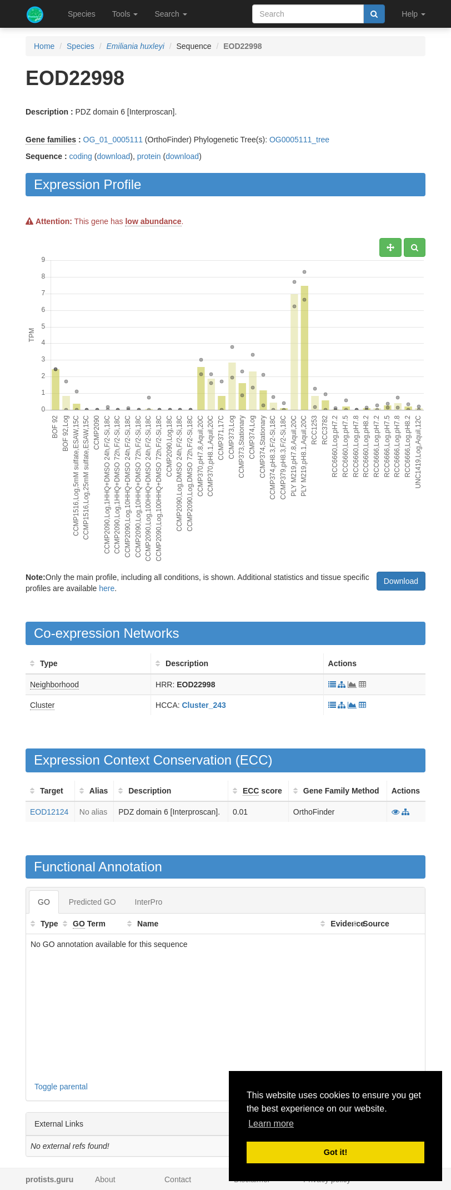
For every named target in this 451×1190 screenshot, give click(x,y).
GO (44, 902)
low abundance (153, 221)
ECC (254, 759)
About (105, 1179)
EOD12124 (49, 811)
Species (82, 13)
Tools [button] (125, 13)
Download (401, 581)
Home (44, 46)
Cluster (42, 705)
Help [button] (413, 13)
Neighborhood (54, 684)
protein (149, 156)
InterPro (149, 902)
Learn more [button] (271, 1123)
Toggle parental (61, 1086)
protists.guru (49, 1179)
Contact (177, 1179)
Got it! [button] (335, 1152)
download (113, 156)
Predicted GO (92, 902)
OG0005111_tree (299, 139)
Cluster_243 (204, 705)
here (106, 588)
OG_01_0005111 (113, 139)
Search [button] (170, 13)
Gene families (51, 139)
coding (80, 156)
